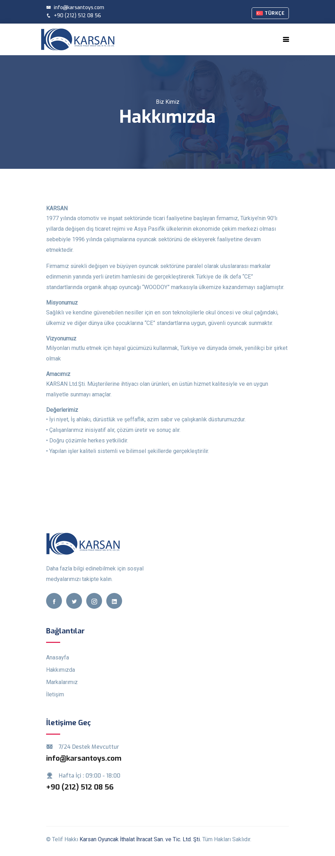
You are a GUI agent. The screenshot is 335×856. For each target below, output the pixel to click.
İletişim (55, 694)
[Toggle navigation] (286, 39)
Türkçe (270, 13)
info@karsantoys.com (75, 7)
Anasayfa (57, 657)
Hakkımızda (60, 669)
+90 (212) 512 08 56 (73, 15)
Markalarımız (62, 682)
